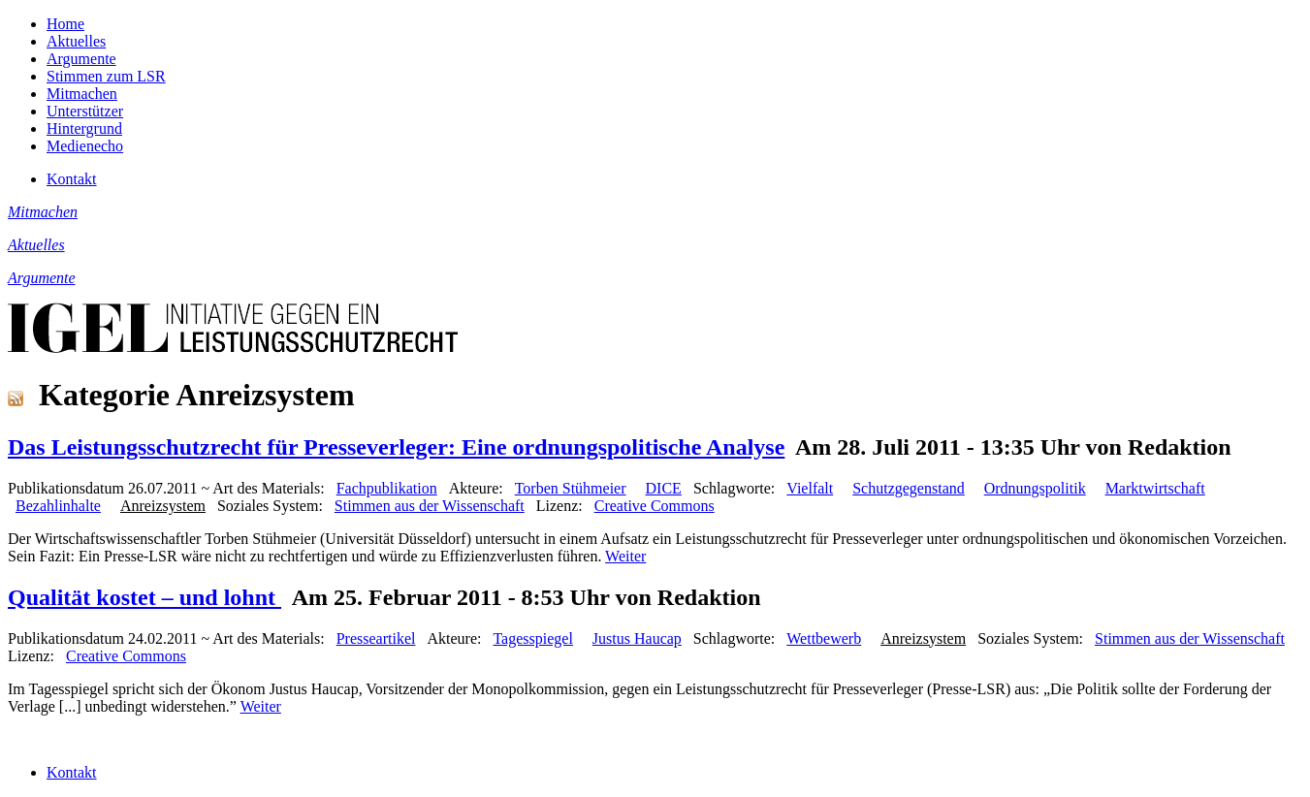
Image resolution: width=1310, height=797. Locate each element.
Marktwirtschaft (1155, 488)
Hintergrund (84, 128)
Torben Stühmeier (570, 488)
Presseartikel (376, 638)
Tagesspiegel (532, 638)
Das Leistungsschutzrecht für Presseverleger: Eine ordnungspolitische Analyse (396, 447)
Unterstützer (85, 111)
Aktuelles (76, 41)
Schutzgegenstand (908, 488)
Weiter (625, 556)
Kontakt (72, 179)
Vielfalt (809, 488)
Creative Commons (654, 505)
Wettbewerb (823, 638)
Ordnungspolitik (1035, 488)
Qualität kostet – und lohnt (144, 597)
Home (65, 24)
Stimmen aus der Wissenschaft (430, 505)
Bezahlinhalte (58, 505)
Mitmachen (82, 93)
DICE (664, 488)
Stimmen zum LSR (106, 76)
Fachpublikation (386, 488)
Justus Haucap (637, 638)
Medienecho (85, 146)
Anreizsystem (163, 505)
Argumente (81, 58)
